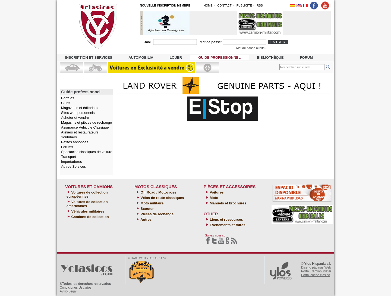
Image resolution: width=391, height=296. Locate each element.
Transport (68, 157)
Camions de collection (89, 217)
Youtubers (69, 137)
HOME (208, 5)
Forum (306, 57)
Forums (67, 147)
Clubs (65, 103)
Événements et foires (227, 225)
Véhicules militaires (87, 211)
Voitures (216, 192)
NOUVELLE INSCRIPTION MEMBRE (165, 5)
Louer (176, 57)
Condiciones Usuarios (76, 287)
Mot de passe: (211, 42)
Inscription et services (88, 57)
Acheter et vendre (75, 118)
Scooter (147, 209)
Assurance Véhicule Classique (85, 127)
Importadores (71, 162)
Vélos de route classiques (162, 198)
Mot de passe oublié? (251, 47)
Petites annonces (74, 142)
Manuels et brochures (227, 203)
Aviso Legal (68, 291)
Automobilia (140, 57)
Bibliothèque (270, 57)
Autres (146, 219)
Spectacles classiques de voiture (86, 152)
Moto (213, 198)
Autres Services (73, 166)
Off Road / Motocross (158, 192)
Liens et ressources (226, 219)
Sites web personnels (78, 113)
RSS (260, 5)
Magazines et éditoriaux (79, 108)
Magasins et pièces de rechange (86, 122)
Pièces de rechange (157, 214)
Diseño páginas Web (316, 267)
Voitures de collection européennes (87, 194)
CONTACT (224, 5)
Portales (67, 98)
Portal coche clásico (315, 275)
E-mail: (146, 42)
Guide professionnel (219, 57)
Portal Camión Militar (316, 271)
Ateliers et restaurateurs (80, 132)
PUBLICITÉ (244, 5)
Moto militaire (151, 203)
